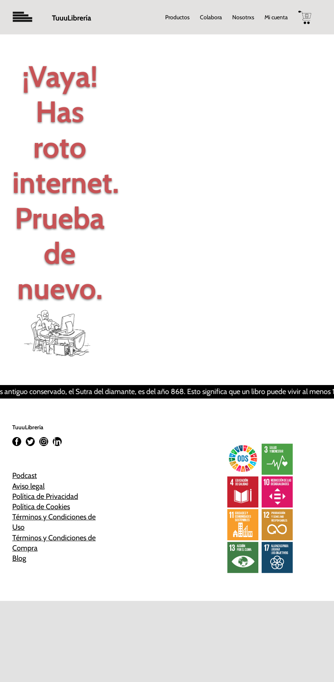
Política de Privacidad (45, 496)
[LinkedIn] (57, 441)
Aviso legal (28, 486)
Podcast (24, 475)
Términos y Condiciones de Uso (54, 522)
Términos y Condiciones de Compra (54, 543)
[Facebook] (16, 441)
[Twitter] (30, 441)
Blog (19, 558)
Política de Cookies (41, 506)
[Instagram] (43, 441)
